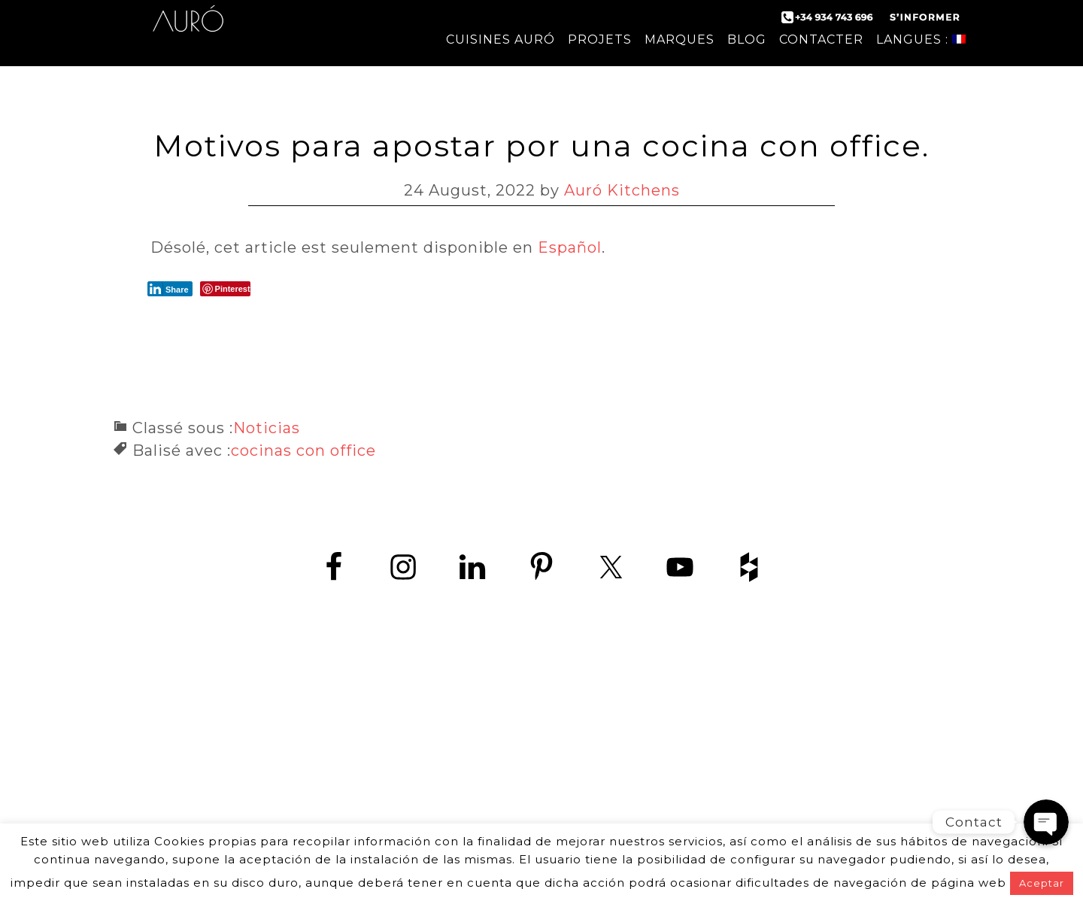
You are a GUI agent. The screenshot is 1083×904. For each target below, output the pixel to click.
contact (388, 806)
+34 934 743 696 (554, 733)
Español (570, 247)
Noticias (266, 428)
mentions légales (665, 806)
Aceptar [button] (1041, 883)
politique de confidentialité (512, 806)
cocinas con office (303, 450)
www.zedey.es (541, 767)
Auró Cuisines (188, 30)
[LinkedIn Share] (170, 288)
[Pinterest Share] (225, 288)
